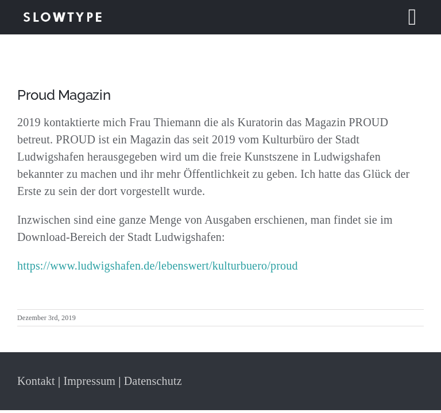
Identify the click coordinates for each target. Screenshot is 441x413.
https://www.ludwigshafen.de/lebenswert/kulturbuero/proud (157, 265)
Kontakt (36, 381)
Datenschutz (153, 381)
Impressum (89, 381)
